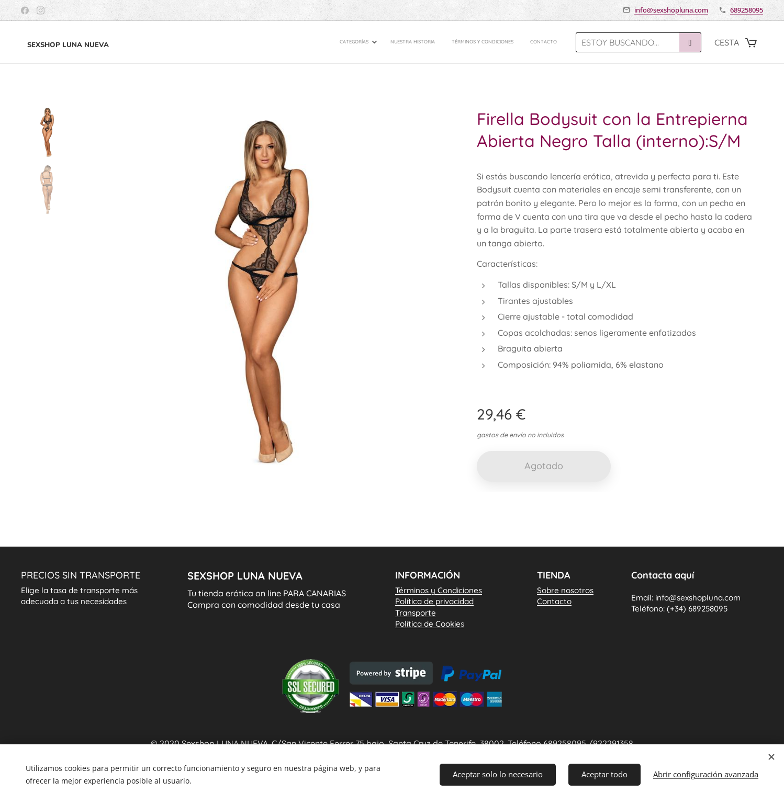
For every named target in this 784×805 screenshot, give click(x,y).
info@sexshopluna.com (671, 10)
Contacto (554, 602)
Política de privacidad (434, 602)
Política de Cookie (429, 624)
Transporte (415, 613)
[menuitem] (507, 42)
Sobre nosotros (565, 590)
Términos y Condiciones (438, 590)
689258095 (746, 10)
